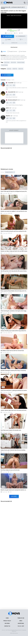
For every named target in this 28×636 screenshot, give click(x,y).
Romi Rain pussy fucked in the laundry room (11, 430)
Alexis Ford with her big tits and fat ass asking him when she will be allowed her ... (14, 231)
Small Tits (15, 68)
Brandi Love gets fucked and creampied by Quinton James (14, 490)
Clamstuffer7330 (11, 92)
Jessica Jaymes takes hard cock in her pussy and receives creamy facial (14, 410)
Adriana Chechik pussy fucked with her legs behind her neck (14, 330)
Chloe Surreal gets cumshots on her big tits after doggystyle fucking (14, 310)
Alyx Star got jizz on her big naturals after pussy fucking (13, 271)
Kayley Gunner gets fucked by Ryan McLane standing (13, 450)
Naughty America (13, 51)
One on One (13, 62)
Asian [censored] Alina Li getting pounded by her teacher (14, 390)
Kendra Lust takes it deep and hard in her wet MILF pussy (14, 251)
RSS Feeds (7, 623)
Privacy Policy (7, 620)
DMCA (20, 620)
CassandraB (10, 82)
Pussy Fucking (4, 65)
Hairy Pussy (6, 62)
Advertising (21, 623)
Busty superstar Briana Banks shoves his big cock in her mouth (14, 290)
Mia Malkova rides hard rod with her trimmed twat (12, 350)
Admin (4, 51)
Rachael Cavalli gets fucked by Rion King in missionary (13, 370)
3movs (16, 633)
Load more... (14, 496)
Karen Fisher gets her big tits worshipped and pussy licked (14, 191)
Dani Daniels (23, 51)
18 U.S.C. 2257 (21, 626)
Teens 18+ (21, 68)
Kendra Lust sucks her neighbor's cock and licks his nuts (14, 211)
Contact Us (7, 626)
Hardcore (9, 68)
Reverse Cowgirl (20, 62)
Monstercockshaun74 (12, 100)
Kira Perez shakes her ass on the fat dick (10, 470)
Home (7, 618)
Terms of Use (20, 618)
